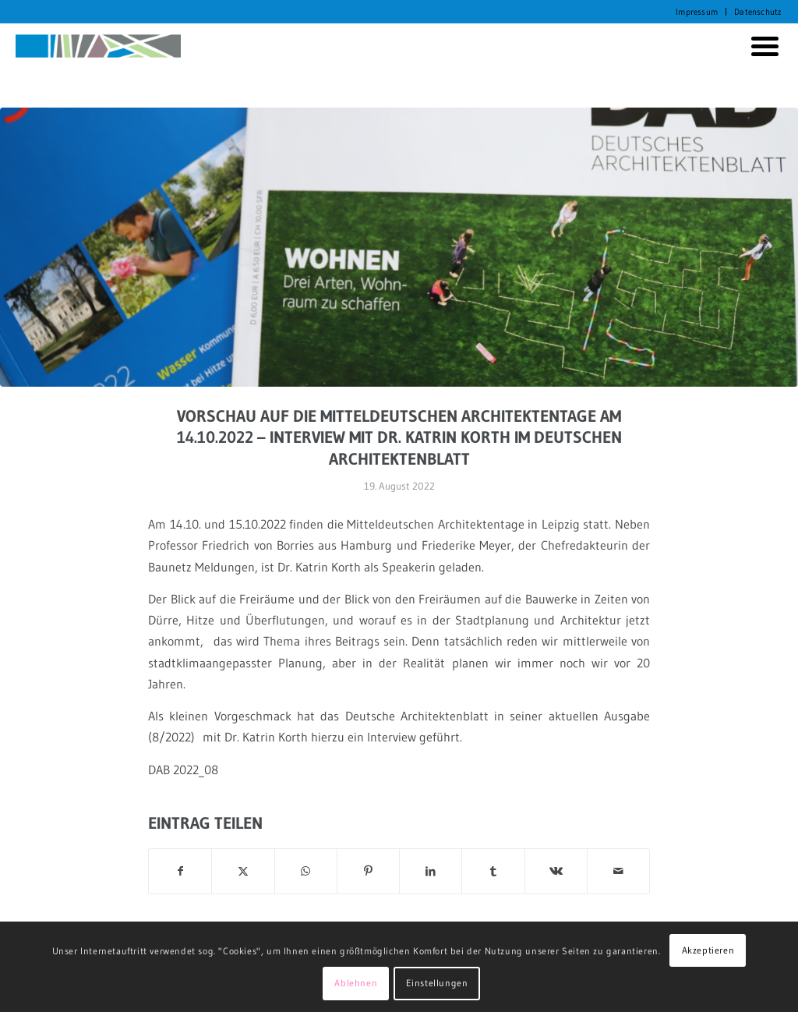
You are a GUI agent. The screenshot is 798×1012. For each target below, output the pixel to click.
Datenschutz (758, 11)
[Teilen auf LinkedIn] (430, 871)
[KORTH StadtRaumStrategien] (98, 46)
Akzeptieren (708, 950)
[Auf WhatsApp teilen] (306, 871)
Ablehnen (355, 983)
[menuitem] (697, 12)
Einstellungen (437, 983)
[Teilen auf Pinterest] (368, 871)
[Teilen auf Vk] (556, 871)
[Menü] (761, 46)
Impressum (697, 11)
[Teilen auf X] (243, 871)
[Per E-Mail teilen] (618, 871)
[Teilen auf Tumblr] (493, 871)
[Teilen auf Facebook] (180, 871)
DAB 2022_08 (183, 769)
